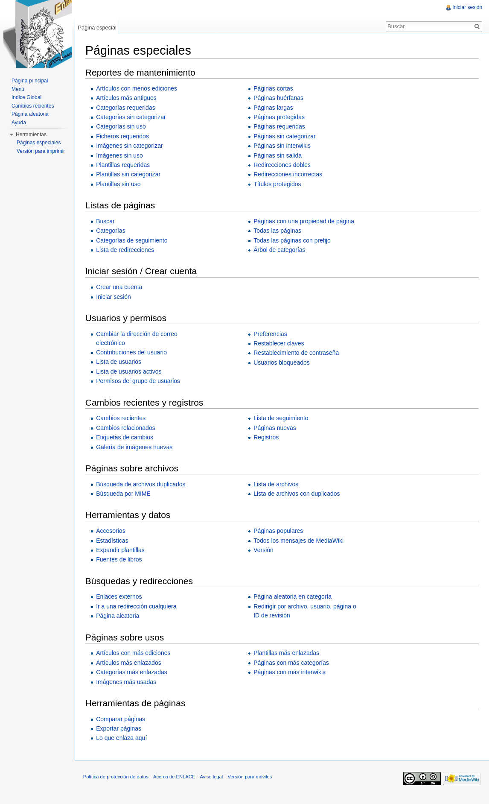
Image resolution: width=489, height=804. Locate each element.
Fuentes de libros (119, 559)
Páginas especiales (39, 143)
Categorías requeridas (126, 107)
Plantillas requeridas (123, 164)
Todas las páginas (278, 230)
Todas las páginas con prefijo (292, 240)
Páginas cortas (274, 88)
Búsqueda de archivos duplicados (141, 484)
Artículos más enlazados (129, 662)
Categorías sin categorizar (131, 117)
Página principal (30, 81)
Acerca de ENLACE (174, 777)
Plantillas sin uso (118, 184)
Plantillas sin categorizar (128, 174)
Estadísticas (112, 540)
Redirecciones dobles (282, 164)
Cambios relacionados (126, 427)
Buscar (105, 221)
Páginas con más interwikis (290, 672)
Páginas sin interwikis (282, 145)
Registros (266, 437)
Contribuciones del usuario (131, 352)
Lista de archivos (276, 484)
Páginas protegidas (279, 117)
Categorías (110, 230)
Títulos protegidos (277, 184)
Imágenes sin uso (119, 155)
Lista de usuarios (119, 362)
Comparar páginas (121, 719)
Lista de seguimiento (281, 418)
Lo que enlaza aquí (121, 738)
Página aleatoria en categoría (293, 596)
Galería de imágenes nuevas (134, 447)
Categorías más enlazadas (132, 672)
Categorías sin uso (121, 126)
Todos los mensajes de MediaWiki (299, 540)
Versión (264, 550)
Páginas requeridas (280, 126)
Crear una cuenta (119, 287)
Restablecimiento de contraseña (296, 353)
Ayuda (19, 123)
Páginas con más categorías (291, 662)
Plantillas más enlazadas (287, 653)
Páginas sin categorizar (285, 136)
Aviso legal (212, 777)
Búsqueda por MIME (123, 493)
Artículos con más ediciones (133, 653)
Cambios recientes (121, 418)
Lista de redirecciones (125, 249)
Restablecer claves (279, 343)
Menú (18, 89)
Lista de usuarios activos (129, 371)
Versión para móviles (250, 777)
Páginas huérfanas (279, 97)
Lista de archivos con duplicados (297, 493)
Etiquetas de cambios (125, 437)
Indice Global (26, 97)
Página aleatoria (118, 615)
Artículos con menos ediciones (137, 88)
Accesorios (110, 530)
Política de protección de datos (116, 777)
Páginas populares (278, 530)
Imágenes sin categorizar (129, 145)
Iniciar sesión (113, 296)
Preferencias (271, 333)
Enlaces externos (119, 596)
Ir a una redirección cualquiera (136, 606)
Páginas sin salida (278, 155)
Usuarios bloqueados (282, 362)
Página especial (97, 27)
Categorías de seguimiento (132, 240)
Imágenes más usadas (126, 681)
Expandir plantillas (120, 550)
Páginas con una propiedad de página (304, 221)
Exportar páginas (119, 728)
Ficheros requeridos (122, 136)
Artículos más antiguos (126, 97)
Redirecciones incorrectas (288, 174)
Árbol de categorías (280, 249)
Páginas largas (274, 107)
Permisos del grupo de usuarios (138, 380)
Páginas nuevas (275, 427)
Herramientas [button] (31, 134)
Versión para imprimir (41, 151)
